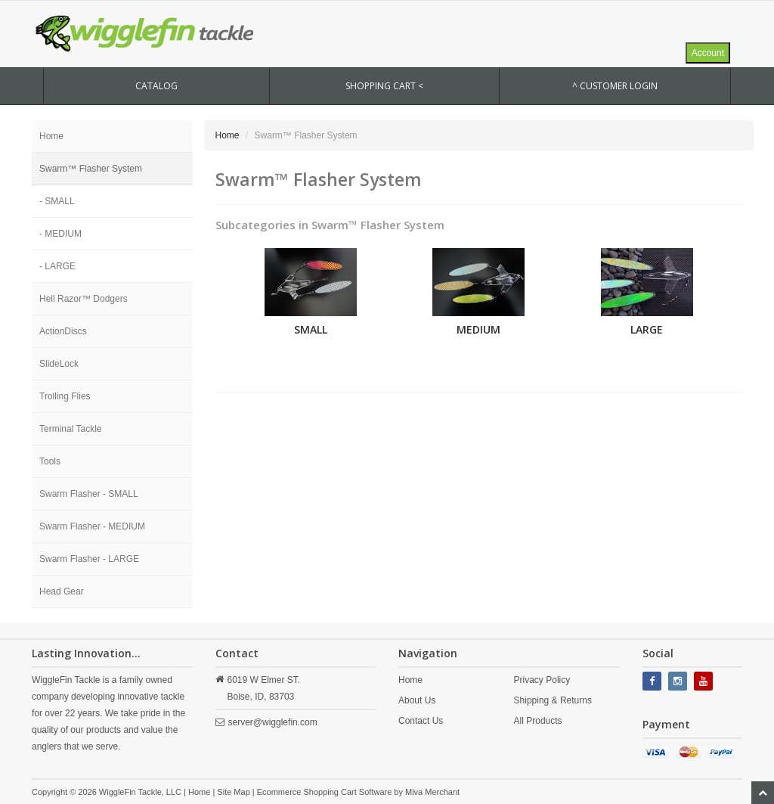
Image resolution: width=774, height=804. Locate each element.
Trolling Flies (65, 396)
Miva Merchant (432, 791)
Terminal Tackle (70, 429)
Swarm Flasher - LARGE (89, 559)
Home (51, 136)
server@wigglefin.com (272, 722)
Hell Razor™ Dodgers (83, 298)
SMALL (310, 329)
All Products (538, 721)
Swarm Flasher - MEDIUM (92, 526)
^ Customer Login (615, 85)
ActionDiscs (63, 331)
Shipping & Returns (553, 700)
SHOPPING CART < (384, 85)
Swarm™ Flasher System (90, 168)
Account (708, 53)
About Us (416, 700)
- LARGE (57, 266)
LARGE (646, 329)
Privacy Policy (542, 680)
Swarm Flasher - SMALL (88, 494)
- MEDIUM (60, 233)
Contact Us (420, 721)
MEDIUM (478, 329)
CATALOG (156, 85)
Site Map (233, 791)
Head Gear (61, 591)
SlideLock (59, 364)
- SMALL (57, 201)
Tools (49, 461)
